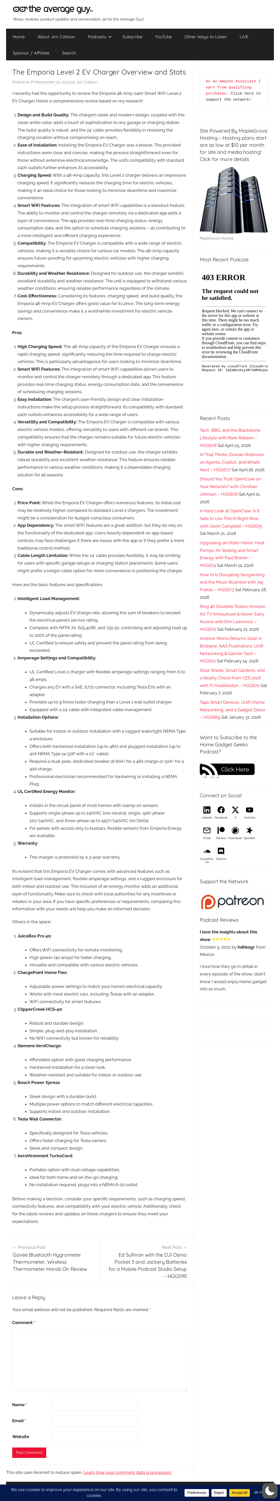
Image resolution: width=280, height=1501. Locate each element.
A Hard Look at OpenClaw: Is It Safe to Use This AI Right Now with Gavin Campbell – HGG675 (231, 518)
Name (19, 1404)
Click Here (235, 769)
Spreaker (249, 838)
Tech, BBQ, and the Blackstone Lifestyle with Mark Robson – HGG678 (230, 438)
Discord (221, 859)
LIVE (244, 36)
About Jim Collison (56, 36)
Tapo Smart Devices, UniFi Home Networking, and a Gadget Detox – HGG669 (232, 710)
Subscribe (132, 36)
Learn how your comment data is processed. (128, 1472)
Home (19, 36)
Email (19, 1420)
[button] (269, 1490)
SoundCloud (206, 860)
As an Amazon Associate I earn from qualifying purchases (234, 87)
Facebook (221, 817)
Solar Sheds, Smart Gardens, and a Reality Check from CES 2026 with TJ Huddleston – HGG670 (232, 678)
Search (69, 53)
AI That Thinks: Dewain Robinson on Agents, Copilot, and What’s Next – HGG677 (232, 462)
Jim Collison (86, 82)
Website (20, 1436)
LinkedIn (207, 817)
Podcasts (100, 36)
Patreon (221, 838)
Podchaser (235, 838)
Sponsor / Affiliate (31, 53)
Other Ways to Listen (206, 36)
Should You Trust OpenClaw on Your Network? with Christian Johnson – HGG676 (230, 486)
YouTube (163, 36)
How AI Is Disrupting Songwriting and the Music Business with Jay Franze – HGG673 (232, 582)
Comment (23, 1322)
